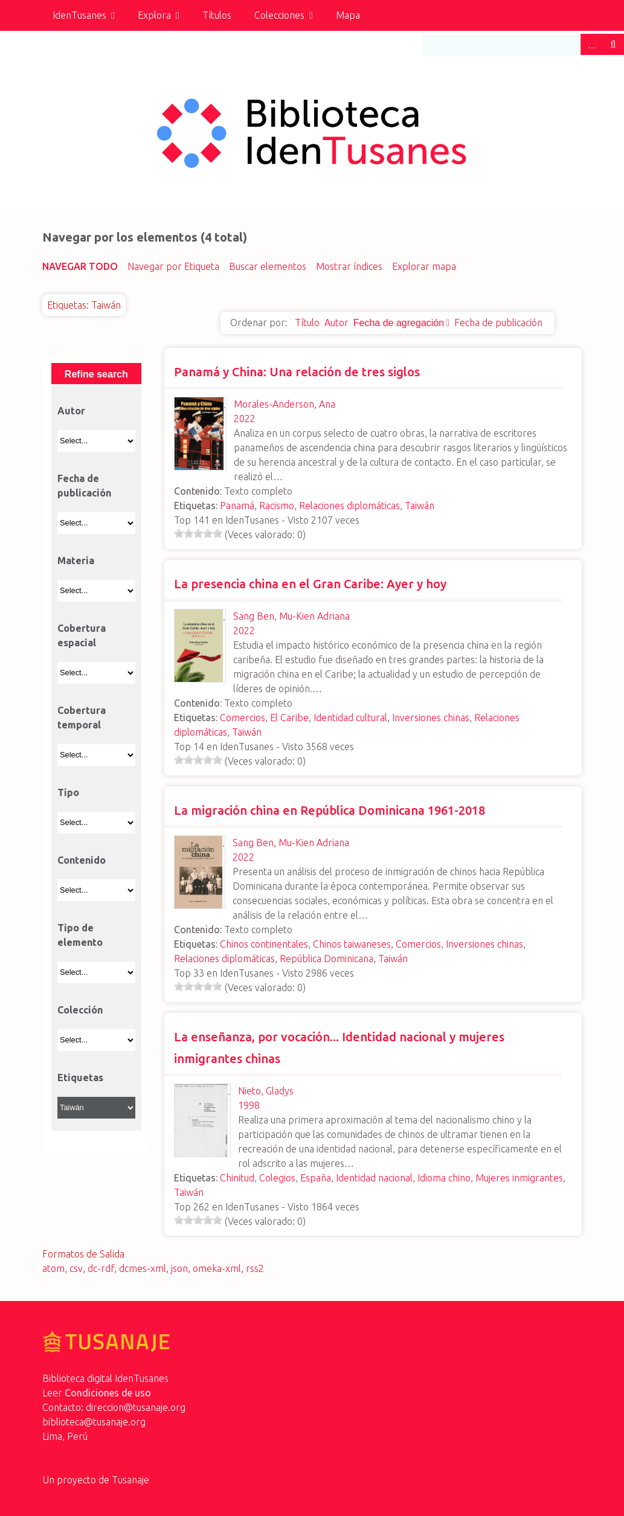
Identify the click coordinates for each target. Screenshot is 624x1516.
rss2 (255, 1268)
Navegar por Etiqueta (173, 266)
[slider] (198, 533)
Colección (80, 1009)
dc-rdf (101, 1268)
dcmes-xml (142, 1268)
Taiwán (419, 505)
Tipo (68, 792)
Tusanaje (130, 1479)
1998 (249, 1105)
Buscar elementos (267, 266)
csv (76, 1268)
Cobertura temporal (81, 717)
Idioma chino (444, 1177)
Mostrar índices (349, 266)
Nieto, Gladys (266, 1090)
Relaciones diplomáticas (349, 505)
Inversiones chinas (430, 717)
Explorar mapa (424, 266)
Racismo (276, 505)
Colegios (277, 1177)
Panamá (237, 505)
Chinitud (237, 1177)
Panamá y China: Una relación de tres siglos (297, 372)
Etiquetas (80, 1077)
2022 (245, 418)
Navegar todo (80, 266)
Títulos (216, 15)
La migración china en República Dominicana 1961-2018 (329, 810)
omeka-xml (217, 1268)
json (179, 1268)
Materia (75, 560)
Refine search (96, 374)
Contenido (81, 860)
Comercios (242, 717)
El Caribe (289, 717)
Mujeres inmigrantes (519, 1177)
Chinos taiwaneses (352, 944)
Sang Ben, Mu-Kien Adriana (291, 616)
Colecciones (279, 15)
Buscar (613, 44)
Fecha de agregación (398, 323)
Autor (336, 322)
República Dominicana (326, 958)
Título (307, 322)
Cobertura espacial (81, 635)
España (315, 1177)
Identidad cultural (350, 717)
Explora (154, 15)
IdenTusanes (79, 15)
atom (53, 1268)
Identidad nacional (374, 1177)
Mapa (348, 15)
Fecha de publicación (498, 322)
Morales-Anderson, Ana (284, 404)
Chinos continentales (264, 944)
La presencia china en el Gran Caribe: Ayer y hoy (310, 584)
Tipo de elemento (80, 935)
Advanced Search (591, 44)
